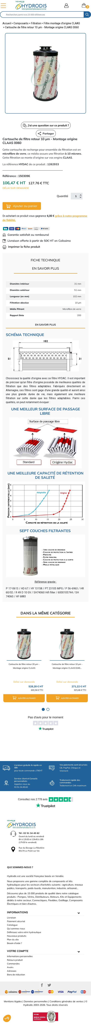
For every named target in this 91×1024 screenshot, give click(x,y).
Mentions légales (13, 1001)
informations (17, 912)
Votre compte (17, 951)
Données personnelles (36, 1001)
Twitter (49, 985)
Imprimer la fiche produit (21, 246)
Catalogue (12, 925)
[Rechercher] (42, 14)
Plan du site (13, 939)
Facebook (42, 985)
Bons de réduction (16, 974)
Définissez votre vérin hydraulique (24, 932)
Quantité (62, 196)
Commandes (13, 963)
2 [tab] (47, 709)
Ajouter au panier (21, 206)
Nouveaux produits (16, 936)
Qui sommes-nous (16, 928)
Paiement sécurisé (16, 921)
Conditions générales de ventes (66, 1001)
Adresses (11, 971)
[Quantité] (76, 196)
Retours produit (15, 960)
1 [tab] (43, 709)
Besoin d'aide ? (14, 943)
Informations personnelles (20, 956)
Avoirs (10, 967)
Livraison (11, 917)
